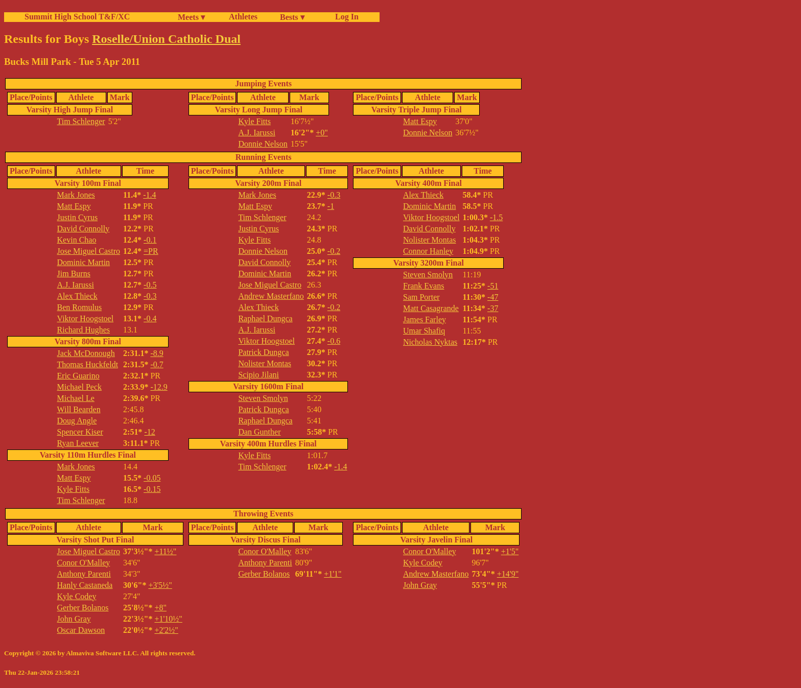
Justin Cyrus (77, 217)
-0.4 (150, 318)
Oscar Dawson (81, 630)
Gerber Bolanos (83, 607)
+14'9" (508, 574)
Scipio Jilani (258, 374)
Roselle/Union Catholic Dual (166, 38)
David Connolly (83, 228)
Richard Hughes (83, 329)
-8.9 (156, 353)
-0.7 (156, 364)
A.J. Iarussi (256, 132)
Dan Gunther (259, 432)
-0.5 (150, 284)
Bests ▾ (292, 17)
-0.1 (150, 239)
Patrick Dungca (263, 352)
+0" (322, 132)
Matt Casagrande (431, 308)
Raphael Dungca (265, 318)
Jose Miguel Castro (89, 251)
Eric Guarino (78, 375)
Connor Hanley (428, 251)
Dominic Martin (83, 262)
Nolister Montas (264, 363)
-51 (492, 285)
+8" (160, 607)
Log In (345, 16)
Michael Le (76, 398)
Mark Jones (76, 195)
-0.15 (152, 489)
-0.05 (152, 477)
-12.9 (158, 387)
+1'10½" (168, 618)
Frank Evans (423, 285)
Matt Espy (420, 121)
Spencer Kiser (80, 432)
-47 (492, 297)
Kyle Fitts (254, 121)
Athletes (243, 16)
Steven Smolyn (263, 398)
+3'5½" (160, 585)
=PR (151, 251)
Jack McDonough (86, 353)
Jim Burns (73, 273)
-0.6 (333, 341)
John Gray (74, 618)
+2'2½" (166, 630)
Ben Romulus (79, 307)
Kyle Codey (77, 596)
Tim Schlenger (81, 121)
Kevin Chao (77, 239)
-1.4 (149, 195)
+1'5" (510, 551)
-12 (149, 432)
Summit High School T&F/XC (77, 16)
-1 (330, 206)
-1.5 (496, 217)
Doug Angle (77, 420)
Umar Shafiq (424, 330)
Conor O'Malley (83, 562)
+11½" (165, 551)
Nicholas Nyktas (430, 342)
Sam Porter (421, 297)
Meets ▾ (191, 17)
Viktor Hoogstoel (85, 318)
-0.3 (150, 296)
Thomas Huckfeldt (88, 364)
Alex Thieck (77, 296)
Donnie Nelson (262, 143)
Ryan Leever (78, 443)
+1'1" (332, 574)
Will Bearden (79, 409)
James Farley (424, 319)
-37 (492, 308)
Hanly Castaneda (85, 585)
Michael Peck (79, 387)
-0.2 (333, 251)
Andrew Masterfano (270, 296)
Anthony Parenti (84, 574)
